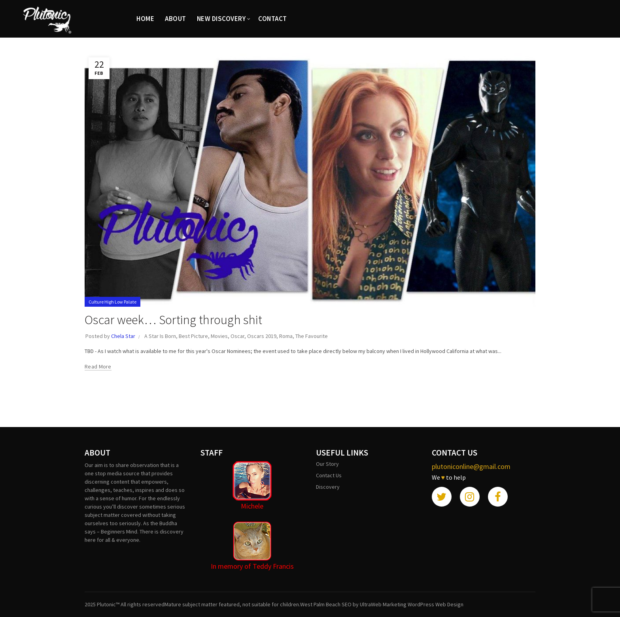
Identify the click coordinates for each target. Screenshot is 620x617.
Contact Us (329, 475)
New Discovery (221, 18)
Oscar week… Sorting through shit (174, 320)
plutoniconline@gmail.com (471, 466)
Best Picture (193, 336)
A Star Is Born (160, 336)
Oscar (237, 336)
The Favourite (311, 336)
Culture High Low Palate (112, 302)
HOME (145, 18)
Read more (98, 366)
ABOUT (175, 18)
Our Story (327, 463)
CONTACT (272, 18)
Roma (286, 336)
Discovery (328, 486)
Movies (219, 336)
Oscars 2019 (261, 336)
